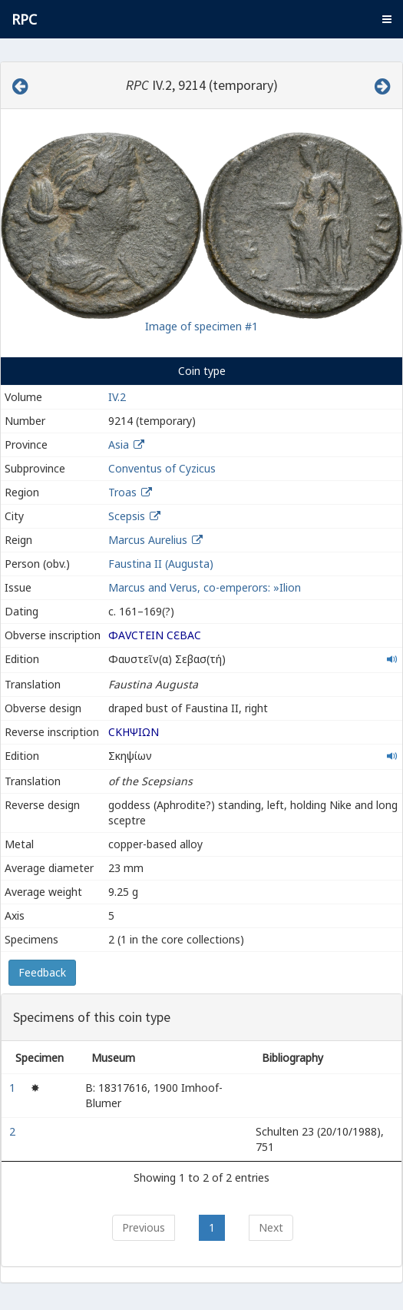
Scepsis (126, 516)
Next (271, 1227)
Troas (122, 492)
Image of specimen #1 (201, 326)
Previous (143, 1227)
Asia (118, 444)
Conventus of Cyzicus (162, 468)
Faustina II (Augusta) (160, 563)
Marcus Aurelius (147, 539)
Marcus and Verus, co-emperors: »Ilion (204, 587)
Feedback (42, 972)
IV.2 (117, 397)
